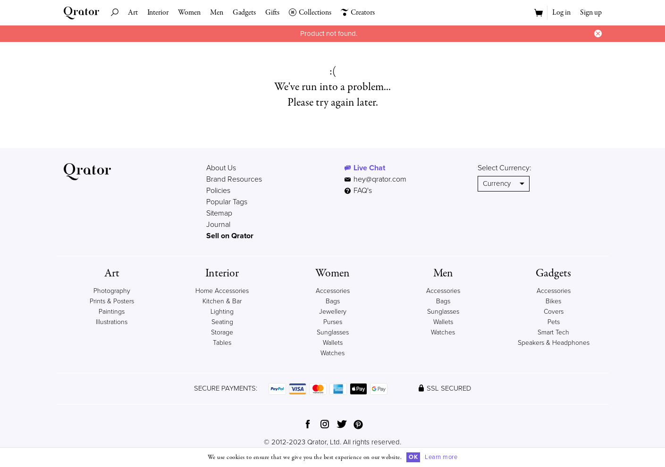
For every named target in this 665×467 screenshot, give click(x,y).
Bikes (553, 301)
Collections (310, 13)
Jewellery (332, 312)
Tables (222, 343)
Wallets (333, 343)
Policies (218, 190)
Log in (561, 13)
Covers (554, 312)
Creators (358, 13)
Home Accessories (222, 291)
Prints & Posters (112, 301)
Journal (218, 224)
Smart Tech (553, 332)
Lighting (222, 312)
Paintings (112, 312)
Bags (333, 301)
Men (216, 13)
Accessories (333, 291)
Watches (332, 353)
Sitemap (219, 213)
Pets (553, 322)
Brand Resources (234, 179)
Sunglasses (333, 332)
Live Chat (369, 168)
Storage (222, 332)
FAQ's (358, 190)
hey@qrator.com (380, 179)
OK (413, 457)
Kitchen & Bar (222, 301)
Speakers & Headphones (553, 343)
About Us (221, 168)
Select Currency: (504, 168)
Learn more (441, 457)
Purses (332, 322)
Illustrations (111, 322)
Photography (111, 291)
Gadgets (244, 13)
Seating (222, 322)
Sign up (591, 13)
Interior (157, 13)
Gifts (272, 13)
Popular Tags (226, 202)
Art (133, 13)
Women (189, 13)
